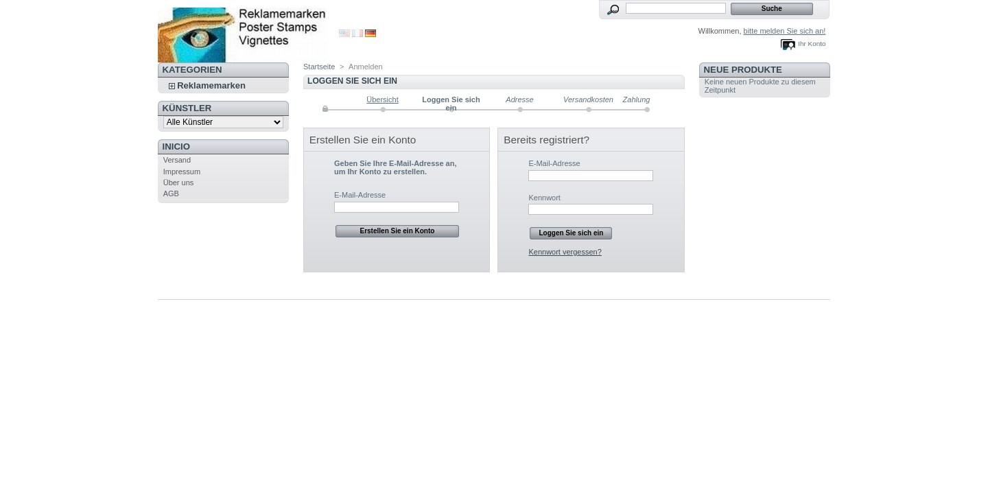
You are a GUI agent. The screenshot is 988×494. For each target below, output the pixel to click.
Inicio (176, 146)
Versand (177, 160)
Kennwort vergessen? (564, 252)
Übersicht (382, 99)
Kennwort (544, 197)
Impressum (181, 171)
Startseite (319, 66)
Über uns (178, 182)
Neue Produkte (743, 69)
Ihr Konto (811, 43)
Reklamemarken (211, 85)
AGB (171, 193)
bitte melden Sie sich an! (785, 31)
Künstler (187, 108)
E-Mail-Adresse (360, 195)
